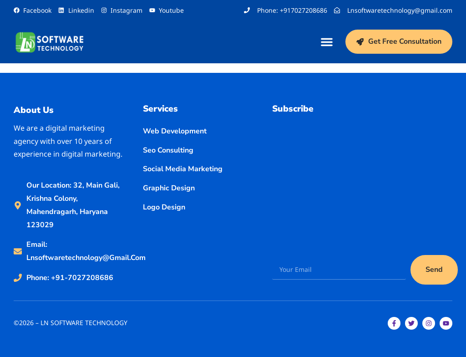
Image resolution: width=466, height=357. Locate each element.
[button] (326, 41)
